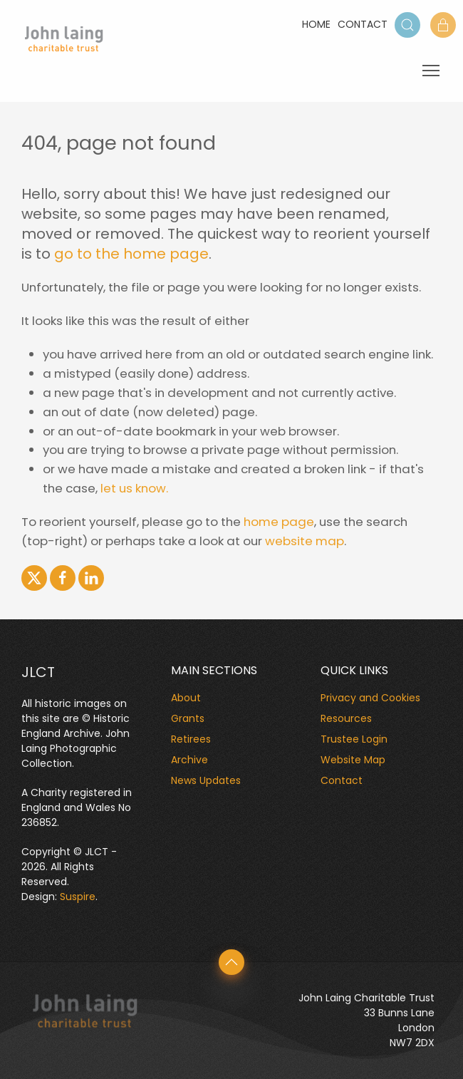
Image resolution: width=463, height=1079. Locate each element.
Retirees (191, 739)
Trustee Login (354, 739)
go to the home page (131, 254)
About (186, 698)
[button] (407, 25)
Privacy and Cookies (370, 698)
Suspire (77, 896)
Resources (346, 718)
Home (316, 24)
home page (279, 521)
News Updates (206, 780)
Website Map (353, 760)
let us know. (134, 488)
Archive (189, 760)
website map (304, 540)
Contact (362, 24)
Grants (187, 718)
